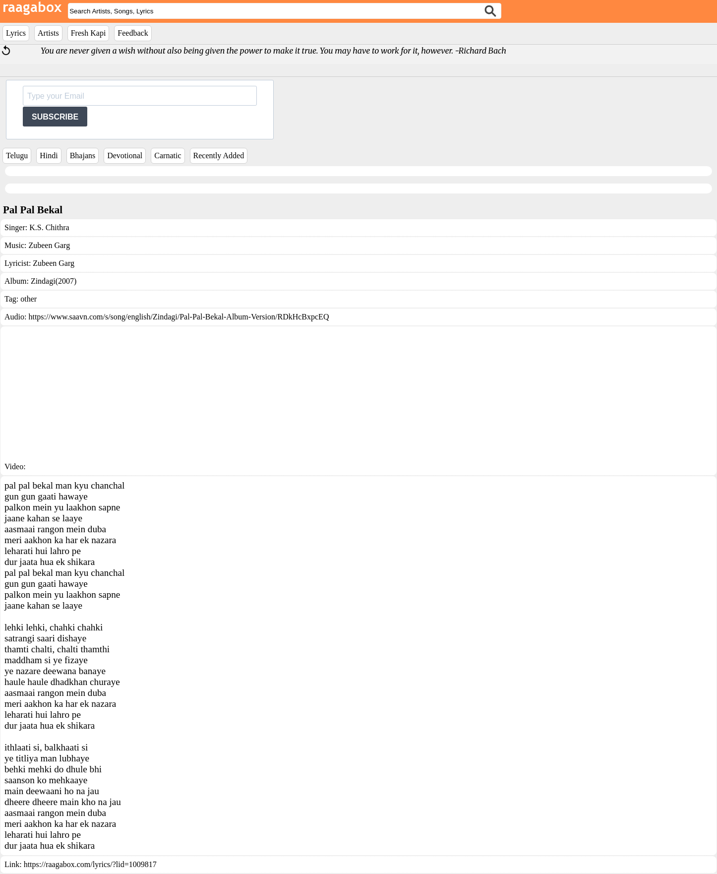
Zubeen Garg (49, 245)
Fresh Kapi (88, 33)
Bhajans (83, 155)
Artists (48, 33)
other (28, 299)
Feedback (133, 33)
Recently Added (218, 155)
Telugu (17, 155)
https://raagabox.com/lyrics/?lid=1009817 (90, 864)
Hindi (49, 155)
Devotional (124, 155)
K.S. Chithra (49, 227)
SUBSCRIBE (55, 117)
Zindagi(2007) (53, 281)
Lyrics (16, 33)
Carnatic (167, 155)
